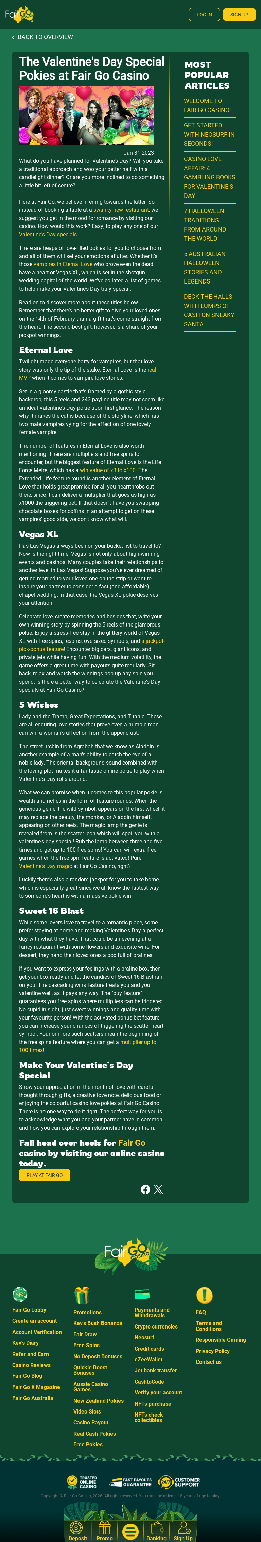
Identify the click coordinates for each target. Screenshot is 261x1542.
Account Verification (37, 1332)
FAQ (201, 1312)
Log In (204, 14)
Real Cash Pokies (94, 1433)
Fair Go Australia (32, 1398)
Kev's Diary (25, 1343)
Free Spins (86, 1345)
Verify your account (158, 1392)
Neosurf (144, 1337)
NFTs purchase (153, 1404)
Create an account (34, 1321)
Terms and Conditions (209, 1326)
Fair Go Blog (27, 1376)
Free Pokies (88, 1444)
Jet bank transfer (156, 1370)
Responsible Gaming (221, 1340)
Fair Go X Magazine (36, 1387)
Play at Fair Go (45, 1175)
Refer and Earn (30, 1354)
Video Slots (87, 1411)
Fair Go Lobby (29, 1310)
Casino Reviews (31, 1365)
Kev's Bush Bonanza (97, 1323)
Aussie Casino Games (90, 1387)
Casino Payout (90, 1422)
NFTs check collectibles (149, 1417)
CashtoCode (149, 1381)
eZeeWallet (148, 1359)
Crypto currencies (156, 1326)
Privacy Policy (213, 1351)
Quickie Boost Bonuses (90, 1370)
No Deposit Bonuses (97, 1356)
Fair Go (131, 1143)
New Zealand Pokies (98, 1401)
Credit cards (149, 1349)
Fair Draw (85, 1334)
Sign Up (239, 14)
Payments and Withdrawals (152, 1313)
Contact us (209, 1362)
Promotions (87, 1312)
